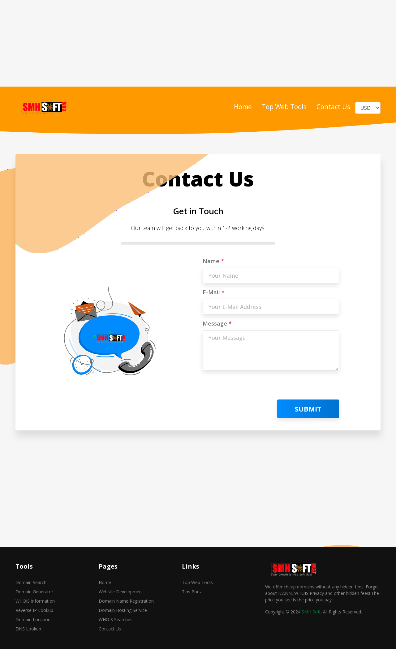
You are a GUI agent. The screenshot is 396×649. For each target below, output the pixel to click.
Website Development (121, 592)
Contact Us (333, 106)
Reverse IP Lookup (34, 610)
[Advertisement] (185, 43)
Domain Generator (34, 592)
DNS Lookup (28, 629)
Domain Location (32, 619)
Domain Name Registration (126, 601)
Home (243, 106)
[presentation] (250, 387)
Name (213, 261)
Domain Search (30, 582)
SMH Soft (311, 612)
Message (217, 323)
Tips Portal (193, 592)
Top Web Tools (284, 106)
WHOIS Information (35, 601)
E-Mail (214, 292)
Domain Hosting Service (123, 610)
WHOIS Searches (115, 619)
